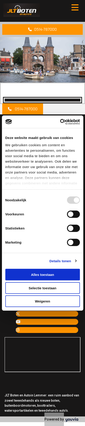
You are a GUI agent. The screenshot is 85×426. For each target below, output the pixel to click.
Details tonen (60, 261)
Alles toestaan (42, 275)
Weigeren (42, 301)
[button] (42, 29)
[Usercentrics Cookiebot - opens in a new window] (60, 122)
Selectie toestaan (42, 288)
